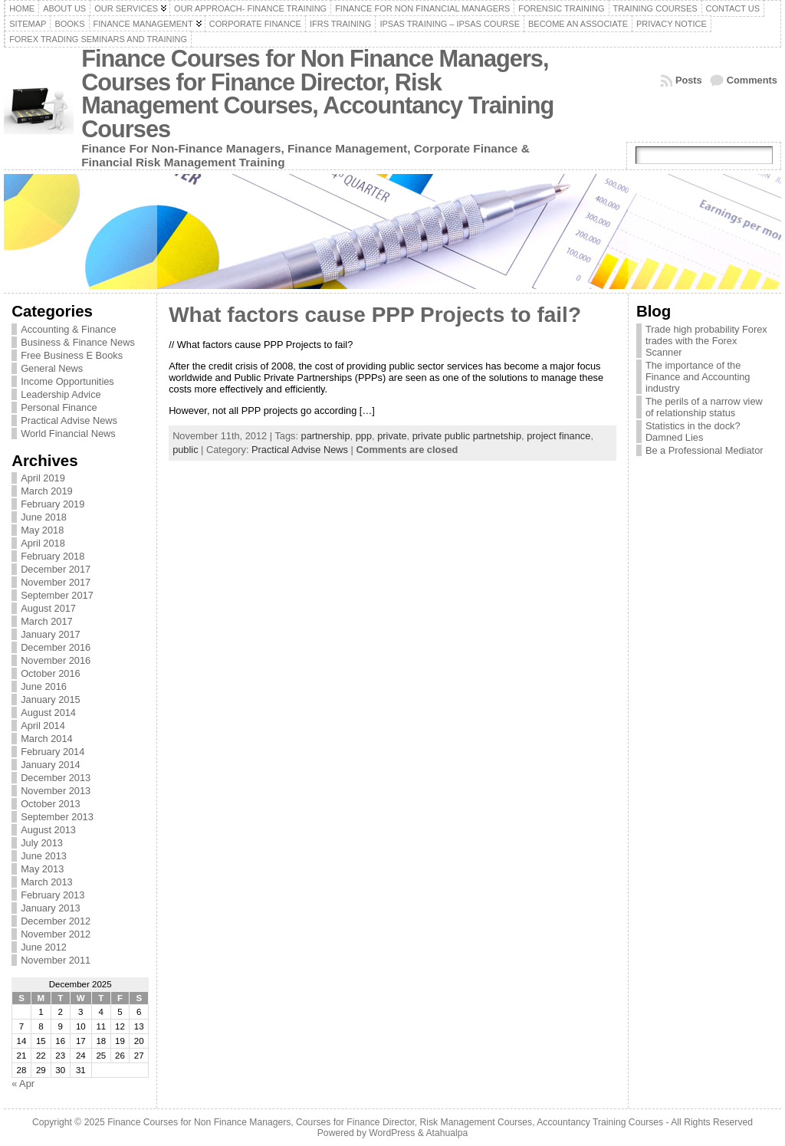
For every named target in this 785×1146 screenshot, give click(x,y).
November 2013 (55, 790)
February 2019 (52, 504)
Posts (688, 80)
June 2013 (44, 856)
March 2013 (47, 882)
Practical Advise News (69, 420)
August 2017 (48, 608)
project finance (558, 436)
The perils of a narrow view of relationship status (704, 407)
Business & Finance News (78, 342)
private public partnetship (466, 436)
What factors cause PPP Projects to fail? (375, 315)
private (391, 436)
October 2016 (50, 673)
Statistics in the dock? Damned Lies (693, 431)
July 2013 (42, 843)
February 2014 (52, 751)
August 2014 (48, 712)
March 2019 (47, 491)
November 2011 (55, 960)
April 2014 (43, 725)
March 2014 (47, 738)
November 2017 (55, 582)
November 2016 (55, 660)
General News (52, 368)
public (185, 449)
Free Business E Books (72, 355)
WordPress (392, 1133)
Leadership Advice (61, 394)
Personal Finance (59, 407)
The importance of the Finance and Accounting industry (698, 377)
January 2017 (50, 634)
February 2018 (52, 556)
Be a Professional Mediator (704, 450)
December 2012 (55, 921)
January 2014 (50, 764)
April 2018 (43, 543)
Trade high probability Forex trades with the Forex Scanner (706, 340)
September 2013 (57, 817)
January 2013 (50, 908)
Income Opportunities (67, 381)
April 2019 (43, 478)
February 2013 (52, 895)
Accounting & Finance (69, 329)
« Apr (22, 1083)
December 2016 (55, 647)
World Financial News (68, 433)
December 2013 (55, 777)
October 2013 (50, 803)
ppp (364, 436)
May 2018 (42, 530)
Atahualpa (446, 1133)
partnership (325, 436)
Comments (752, 80)
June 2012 (44, 947)
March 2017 (47, 621)
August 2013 (48, 830)
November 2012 (55, 934)
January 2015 (50, 699)
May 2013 (42, 869)
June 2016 (44, 686)
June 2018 (44, 517)
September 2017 (57, 595)
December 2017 (55, 569)
